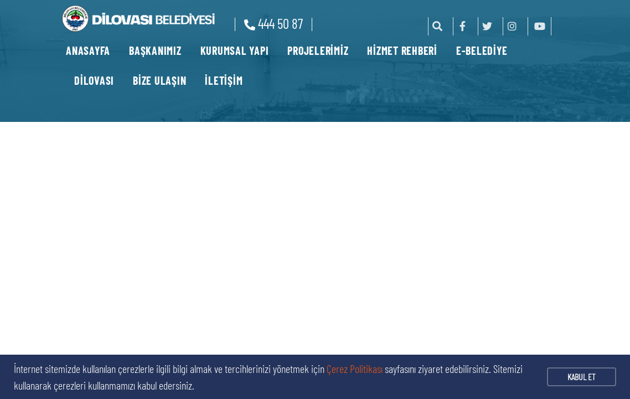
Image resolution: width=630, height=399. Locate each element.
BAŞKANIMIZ (155, 50)
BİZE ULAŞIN (159, 80)
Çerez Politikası (355, 368)
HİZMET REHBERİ (402, 50)
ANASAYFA (88, 50)
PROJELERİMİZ (317, 50)
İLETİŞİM (223, 80)
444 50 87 (273, 23)
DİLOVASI (94, 80)
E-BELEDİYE (482, 50)
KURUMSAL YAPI (234, 50)
